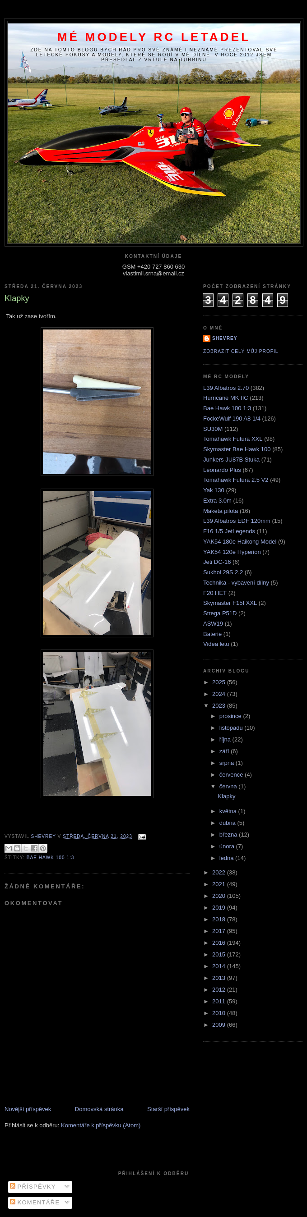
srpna (227, 762)
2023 (219, 705)
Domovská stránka (99, 1109)
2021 (219, 884)
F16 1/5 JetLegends (229, 531)
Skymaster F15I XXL (230, 602)
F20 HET (215, 593)
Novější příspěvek (28, 1109)
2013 (219, 978)
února (227, 846)
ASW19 (213, 623)
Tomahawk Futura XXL (233, 438)
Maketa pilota (220, 511)
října (226, 739)
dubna (228, 822)
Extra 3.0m (217, 500)
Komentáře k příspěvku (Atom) (100, 1125)
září (225, 751)
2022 (219, 872)
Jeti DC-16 (217, 561)
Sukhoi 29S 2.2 (223, 572)
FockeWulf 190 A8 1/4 (231, 418)
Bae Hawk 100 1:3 (50, 857)
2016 (219, 942)
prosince (231, 716)
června (229, 786)
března (229, 834)
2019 (219, 907)
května (228, 811)
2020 (219, 895)
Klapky (226, 796)
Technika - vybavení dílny (236, 582)
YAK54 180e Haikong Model (239, 541)
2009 (219, 1024)
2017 (219, 931)
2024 (219, 694)
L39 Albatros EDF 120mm (236, 520)
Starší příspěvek (168, 1109)
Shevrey (224, 338)
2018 (219, 919)
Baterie (212, 634)
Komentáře (35, 1202)
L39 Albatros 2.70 (226, 387)
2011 (219, 1001)
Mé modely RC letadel (154, 37)
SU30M (213, 428)
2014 (219, 966)
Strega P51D (220, 613)
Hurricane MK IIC (225, 397)
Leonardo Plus (222, 470)
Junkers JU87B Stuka (231, 459)
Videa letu (216, 644)
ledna (227, 858)
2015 (219, 954)
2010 (219, 1013)
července (232, 774)
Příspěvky (33, 1186)
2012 (219, 989)
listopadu (232, 727)
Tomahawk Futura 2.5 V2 (236, 479)
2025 (219, 682)
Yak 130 (213, 490)
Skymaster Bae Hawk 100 (237, 449)
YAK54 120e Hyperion (232, 552)
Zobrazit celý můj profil (240, 351)
